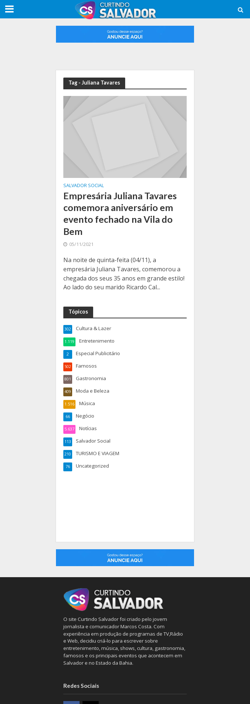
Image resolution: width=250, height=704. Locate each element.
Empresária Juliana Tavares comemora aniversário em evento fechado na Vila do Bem (120, 213)
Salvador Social (83, 186)
